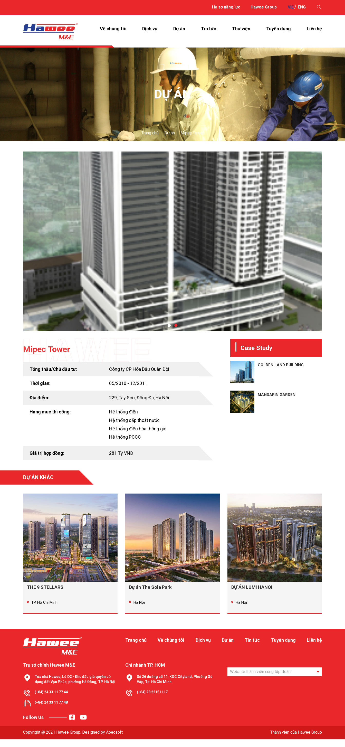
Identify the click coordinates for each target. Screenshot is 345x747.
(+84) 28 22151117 (152, 700)
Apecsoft (114, 739)
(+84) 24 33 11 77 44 (51, 700)
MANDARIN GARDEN (276, 402)
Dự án (169, 140)
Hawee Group (264, 7)
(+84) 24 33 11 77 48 (51, 710)
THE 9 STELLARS (45, 595)
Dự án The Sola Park (150, 595)
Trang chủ (150, 140)
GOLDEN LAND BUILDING (281, 372)
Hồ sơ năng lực (226, 7)
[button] (169, 333)
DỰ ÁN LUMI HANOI (251, 595)
